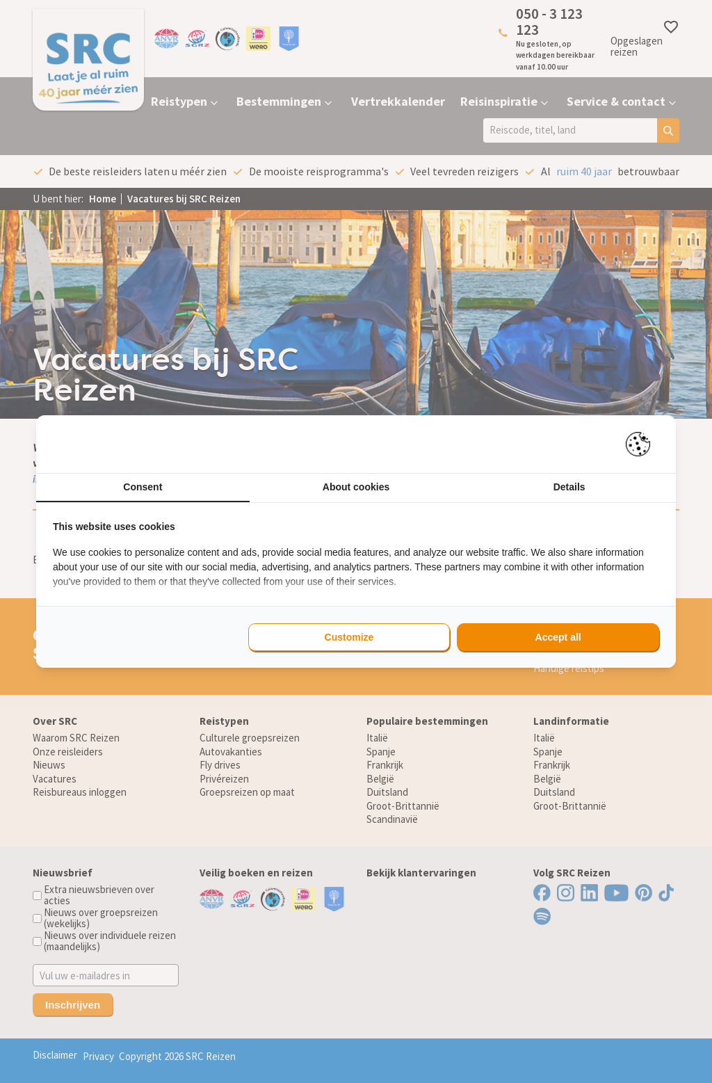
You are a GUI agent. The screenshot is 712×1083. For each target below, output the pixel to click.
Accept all (558, 637)
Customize (349, 637)
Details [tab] (569, 486)
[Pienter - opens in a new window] (643, 444)
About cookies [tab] (356, 486)
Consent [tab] (142, 486)
